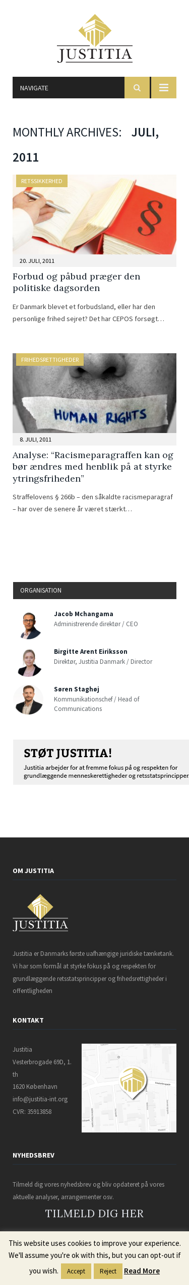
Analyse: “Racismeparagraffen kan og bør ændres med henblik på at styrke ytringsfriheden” (93, 466)
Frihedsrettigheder (50, 359)
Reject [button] (108, 1271)
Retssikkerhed (41, 181)
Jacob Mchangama (83, 614)
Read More (142, 1270)
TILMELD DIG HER (94, 1213)
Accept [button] (76, 1271)
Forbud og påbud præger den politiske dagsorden (76, 282)
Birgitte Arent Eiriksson (91, 651)
